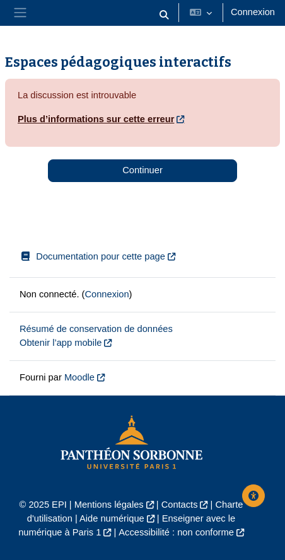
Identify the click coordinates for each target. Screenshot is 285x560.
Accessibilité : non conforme (176, 532)
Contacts (179, 505)
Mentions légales (109, 505)
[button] (164, 15)
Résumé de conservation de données (96, 329)
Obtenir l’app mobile (61, 343)
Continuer (142, 170)
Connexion (253, 12)
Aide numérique (111, 518)
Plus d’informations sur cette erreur (96, 119)
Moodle (79, 377)
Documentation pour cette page (92, 256)
